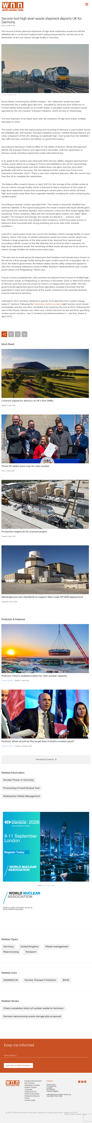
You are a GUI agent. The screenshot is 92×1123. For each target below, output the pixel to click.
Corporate (28, 1090)
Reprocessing (11, 952)
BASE (66, 980)
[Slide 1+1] (44, 885)
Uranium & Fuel (30, 1092)
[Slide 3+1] (52, 885)
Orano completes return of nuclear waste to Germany (33, 1008)
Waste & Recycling (32, 1094)
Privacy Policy (69, 1114)
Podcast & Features (32, 1096)
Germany (8, 947)
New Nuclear (29, 1083)
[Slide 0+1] (39, 885)
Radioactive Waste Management (21, 796)
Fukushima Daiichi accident (47, 304)
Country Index (30, 1100)
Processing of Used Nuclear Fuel (21, 788)
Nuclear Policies (31, 1087)
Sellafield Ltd (10, 980)
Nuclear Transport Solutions (40, 980)
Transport (30, 952)
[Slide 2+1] (48, 885)
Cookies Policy (80, 1114)
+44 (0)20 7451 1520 (54, 1096)
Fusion (27, 1098)
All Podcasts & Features (45, 760)
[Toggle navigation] (86, 4)
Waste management (56, 947)
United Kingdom (29, 947)
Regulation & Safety (32, 1085)
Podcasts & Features (7, 680)
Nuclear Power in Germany (18, 780)
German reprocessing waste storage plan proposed (32, 1016)
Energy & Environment (33, 1081)
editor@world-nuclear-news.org (58, 1095)
